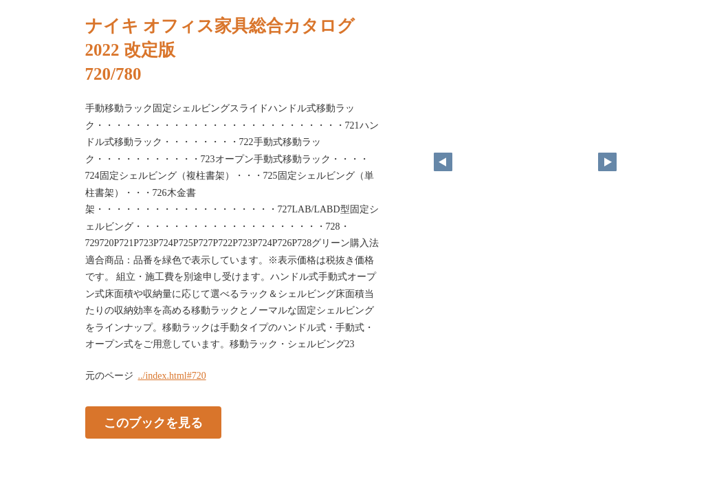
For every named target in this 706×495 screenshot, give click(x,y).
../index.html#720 (172, 376)
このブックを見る (153, 422)
